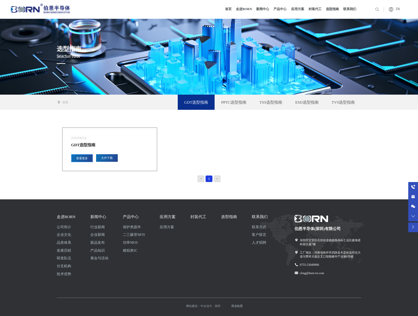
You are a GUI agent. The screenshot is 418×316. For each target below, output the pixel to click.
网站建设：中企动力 (199, 306)
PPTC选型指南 (233, 102)
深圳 (217, 306)
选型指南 (69, 48)
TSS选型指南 (270, 102)
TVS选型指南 (343, 102)
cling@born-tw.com (312, 273)
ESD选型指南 (306, 102)
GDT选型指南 (196, 102)
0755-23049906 (309, 265)
